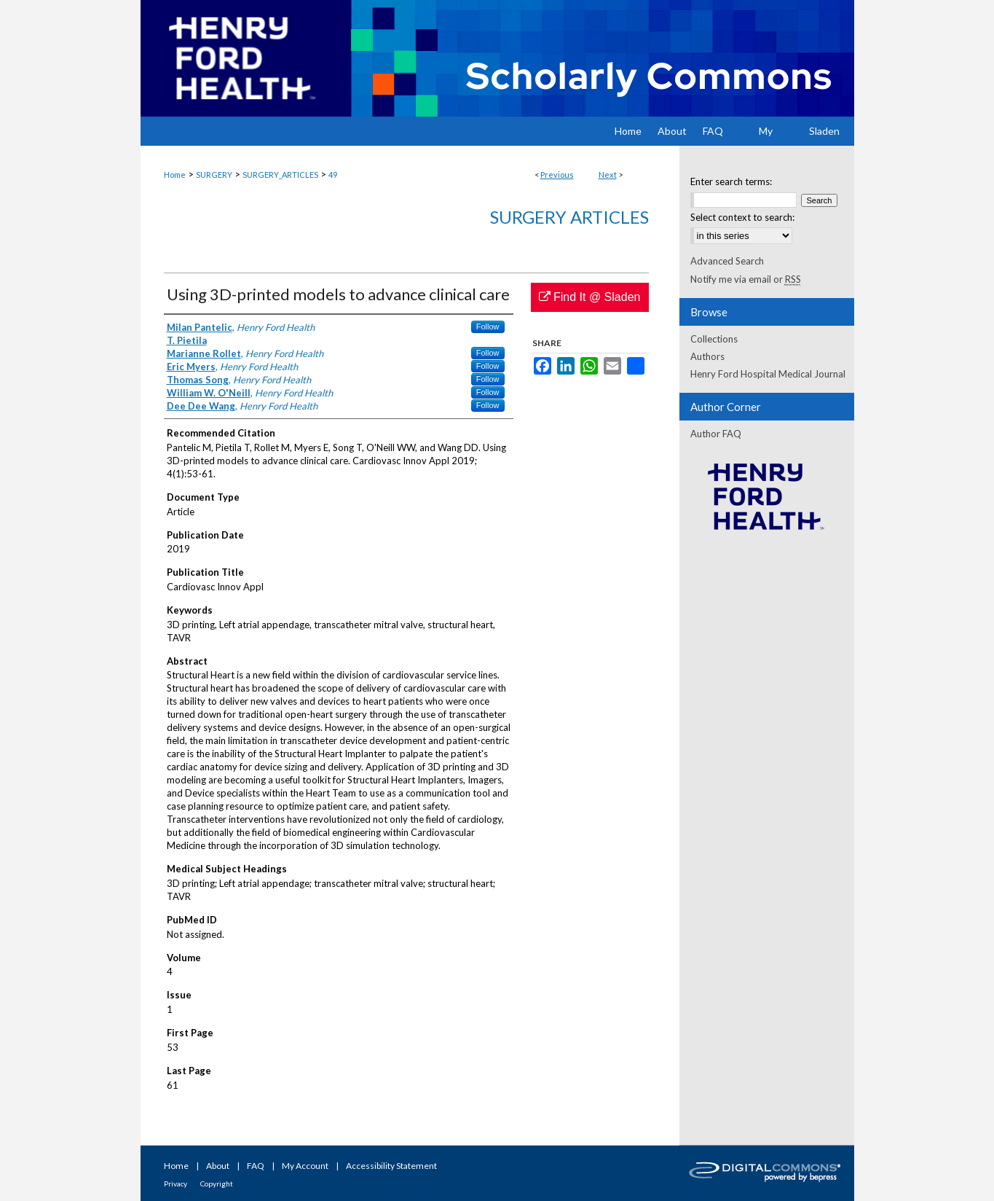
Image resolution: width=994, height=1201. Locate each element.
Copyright (216, 1183)
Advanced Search (727, 261)
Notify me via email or (745, 279)
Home (175, 174)
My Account (305, 1165)
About (217, 1165)
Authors (707, 356)
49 (332, 174)
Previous (557, 174)
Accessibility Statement (391, 1165)
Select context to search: (742, 217)
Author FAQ (715, 433)
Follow (488, 326)
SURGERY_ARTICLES (280, 174)
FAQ (255, 1165)
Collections (714, 339)
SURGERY (214, 174)
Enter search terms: (731, 181)
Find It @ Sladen (590, 297)
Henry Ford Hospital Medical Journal (767, 374)
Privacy (175, 1183)
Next (608, 174)
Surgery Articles (569, 216)
